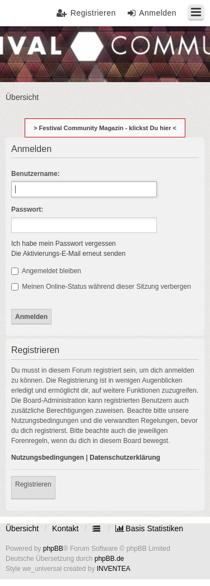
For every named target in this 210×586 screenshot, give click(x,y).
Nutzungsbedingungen (47, 457)
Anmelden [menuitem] (157, 12)
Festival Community (40, 53)
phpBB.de (109, 559)
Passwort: (27, 209)
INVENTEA (113, 569)
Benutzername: (35, 174)
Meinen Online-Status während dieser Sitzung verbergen (101, 286)
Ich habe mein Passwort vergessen (63, 243)
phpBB (53, 548)
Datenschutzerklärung (125, 457)
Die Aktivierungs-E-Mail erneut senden (68, 254)
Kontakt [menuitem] (65, 528)
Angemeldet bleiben (46, 271)
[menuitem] (149, 528)
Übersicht (22, 528)
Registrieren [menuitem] (93, 12)
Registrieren (33, 484)
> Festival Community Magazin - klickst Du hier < (105, 128)
